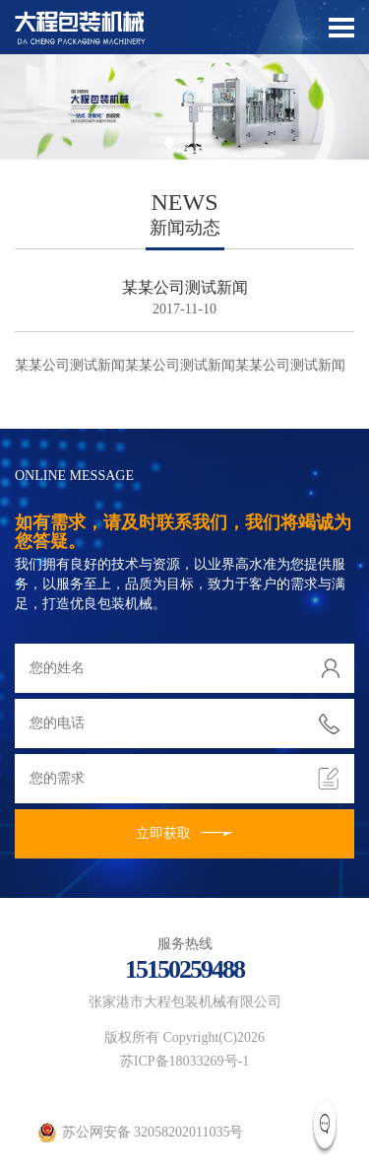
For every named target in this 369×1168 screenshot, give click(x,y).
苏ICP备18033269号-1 (184, 1061)
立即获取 (184, 833)
